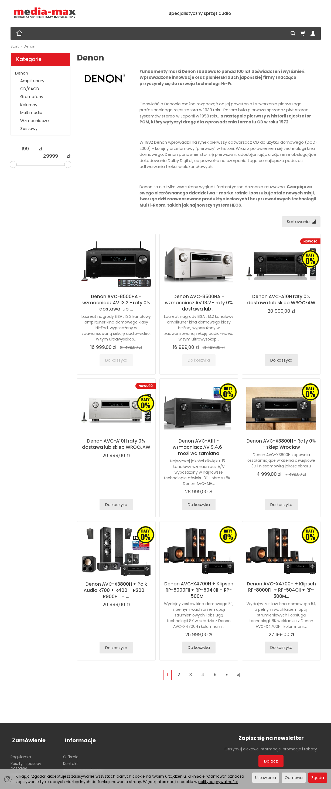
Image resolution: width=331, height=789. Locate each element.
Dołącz (271, 762)
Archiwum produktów (83, 767)
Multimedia (31, 112)
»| (238, 675)
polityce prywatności (218, 781)
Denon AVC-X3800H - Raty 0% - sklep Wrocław (281, 445)
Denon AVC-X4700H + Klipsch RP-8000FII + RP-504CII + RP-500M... (198, 591)
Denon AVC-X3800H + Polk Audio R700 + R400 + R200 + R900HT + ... (116, 591)
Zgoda (317, 777)
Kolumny (28, 104)
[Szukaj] (293, 33)
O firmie (71, 753)
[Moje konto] (313, 33)
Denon (21, 73)
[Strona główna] (45, 13)
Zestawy (28, 128)
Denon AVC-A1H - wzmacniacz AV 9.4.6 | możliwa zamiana (199, 448)
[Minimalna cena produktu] (25, 149)
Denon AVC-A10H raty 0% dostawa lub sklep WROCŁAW (281, 300)
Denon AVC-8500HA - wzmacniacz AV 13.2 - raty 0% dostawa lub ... (116, 303)
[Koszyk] (303, 33)
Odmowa (294, 777)
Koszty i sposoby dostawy (26, 762)
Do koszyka (281, 361)
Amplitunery (32, 80)
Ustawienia (265, 777)
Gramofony (31, 96)
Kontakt (70, 760)
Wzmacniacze (34, 120)
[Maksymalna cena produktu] (50, 156)
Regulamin (21, 753)
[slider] (13, 164)
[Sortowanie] (300, 222)
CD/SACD (29, 89)
